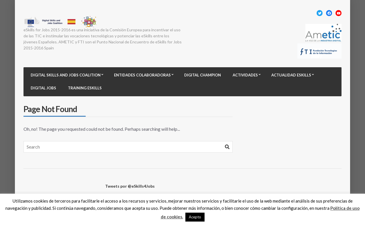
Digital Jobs (43, 88)
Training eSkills (85, 88)
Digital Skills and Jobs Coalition (66, 75)
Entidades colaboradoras (142, 75)
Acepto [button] (195, 217)
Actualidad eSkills (291, 75)
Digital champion (202, 75)
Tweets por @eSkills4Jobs (130, 186)
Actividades (245, 75)
